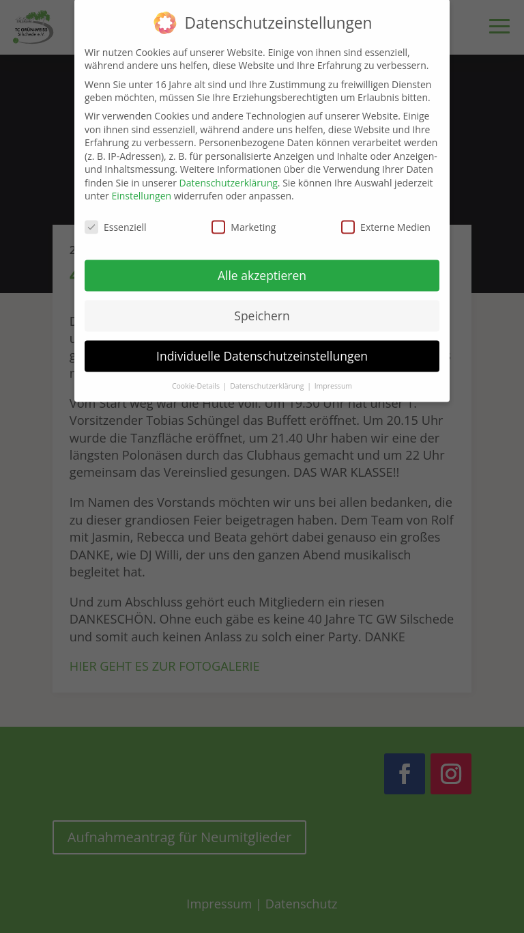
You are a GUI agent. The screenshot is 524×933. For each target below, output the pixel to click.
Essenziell (116, 219)
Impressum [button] (333, 378)
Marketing (244, 219)
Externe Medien (386, 219)
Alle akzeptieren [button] (262, 268)
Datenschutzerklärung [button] (268, 378)
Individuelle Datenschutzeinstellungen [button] (262, 348)
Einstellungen (141, 188)
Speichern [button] (261, 308)
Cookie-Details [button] (197, 378)
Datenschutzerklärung (228, 175)
